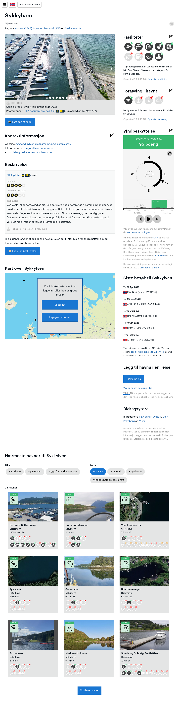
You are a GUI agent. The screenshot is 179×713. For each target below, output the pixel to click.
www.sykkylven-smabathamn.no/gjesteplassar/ (43, 144)
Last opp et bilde (20, 122)
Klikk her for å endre (149, 268)
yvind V (157, 417)
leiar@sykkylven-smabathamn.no (32, 152)
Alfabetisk (116, 471)
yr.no (155, 238)
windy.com (160, 256)
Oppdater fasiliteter (157, 79)
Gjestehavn (34, 471)
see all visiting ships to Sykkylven (147, 352)
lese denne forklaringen (138, 232)
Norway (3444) (23, 28)
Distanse (98, 471)
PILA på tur (30, 111)
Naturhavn (15, 471)
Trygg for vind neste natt (63, 471)
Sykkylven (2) (73, 28)
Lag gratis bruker (60, 317)
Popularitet (135, 471)
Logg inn (60, 305)
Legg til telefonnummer (39, 148)
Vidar (142, 421)
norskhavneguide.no (29, 5)
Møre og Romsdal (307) (47, 28)
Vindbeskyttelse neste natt (108, 480)
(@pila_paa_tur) (46, 111)
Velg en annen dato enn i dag (137, 388)
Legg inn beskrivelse (22, 251)
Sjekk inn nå (134, 379)
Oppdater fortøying (157, 119)
